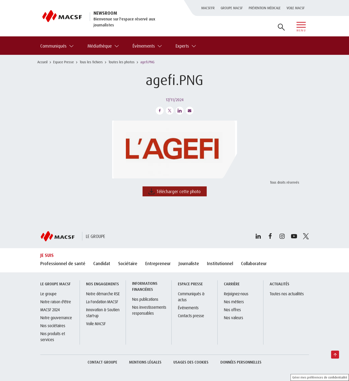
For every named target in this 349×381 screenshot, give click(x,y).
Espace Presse (63, 62)
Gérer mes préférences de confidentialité (319, 377)
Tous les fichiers (91, 62)
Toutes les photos (121, 62)
